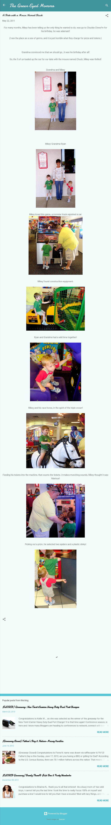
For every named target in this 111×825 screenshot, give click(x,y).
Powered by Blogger (55, 813)
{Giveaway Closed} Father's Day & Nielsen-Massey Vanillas (32, 741)
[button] (107, 16)
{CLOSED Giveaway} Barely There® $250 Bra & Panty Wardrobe (36, 775)
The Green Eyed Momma (31, 5)
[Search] (107, 5)
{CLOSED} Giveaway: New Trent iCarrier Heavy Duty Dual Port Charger (40, 707)
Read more (103, 732)
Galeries (62, 819)
